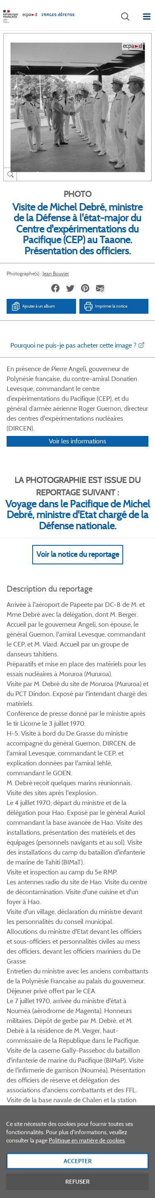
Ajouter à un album (33, 306)
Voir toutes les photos (77, 899)
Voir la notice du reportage (77, 565)
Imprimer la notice (105, 306)
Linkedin (87, 939)
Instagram (108, 939)
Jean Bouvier (56, 273)
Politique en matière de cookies (87, 1156)
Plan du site (77, 1107)
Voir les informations (77, 452)
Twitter (66, 939)
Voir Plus (78, 755)
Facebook (46, 939)
